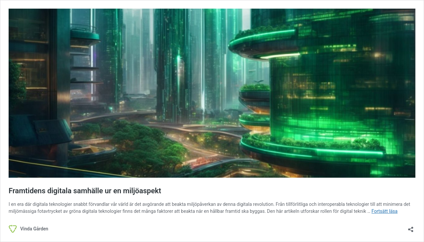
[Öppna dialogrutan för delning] (410, 227)
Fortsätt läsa (385, 211)
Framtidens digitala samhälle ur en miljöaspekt (85, 191)
